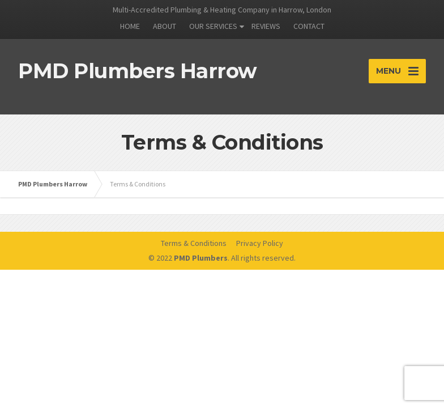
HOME (130, 26)
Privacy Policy (259, 243)
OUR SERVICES (213, 26)
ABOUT (164, 26)
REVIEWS (265, 26)
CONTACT (309, 26)
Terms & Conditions (194, 243)
